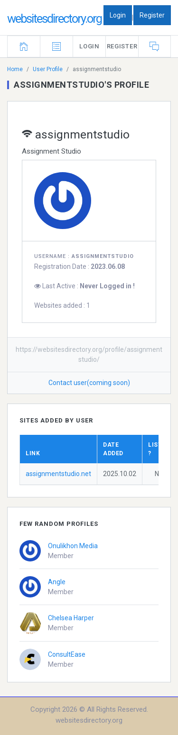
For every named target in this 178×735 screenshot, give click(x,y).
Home (15, 69)
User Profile (48, 69)
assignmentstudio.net (58, 474)
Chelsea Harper (71, 618)
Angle (57, 582)
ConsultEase (66, 654)
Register (152, 15)
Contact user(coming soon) (89, 382)
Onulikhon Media (73, 546)
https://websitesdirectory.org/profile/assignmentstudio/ (89, 354)
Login (118, 15)
